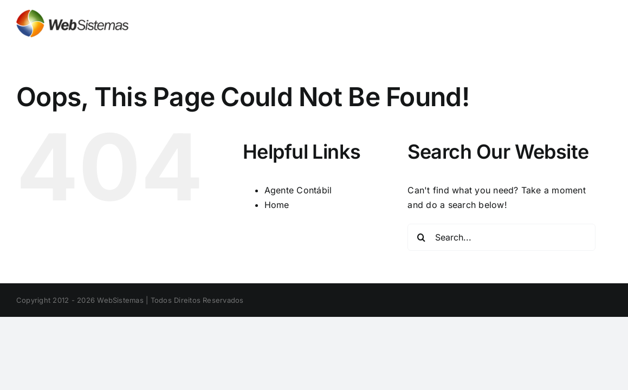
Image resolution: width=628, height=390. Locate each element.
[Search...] (501, 237)
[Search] (421, 237)
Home (276, 204)
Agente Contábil (298, 190)
